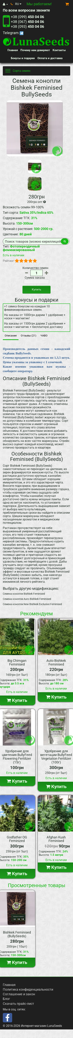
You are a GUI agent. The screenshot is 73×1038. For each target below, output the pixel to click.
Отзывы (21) (28, 335)
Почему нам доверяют (35, 50)
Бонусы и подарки (23, 58)
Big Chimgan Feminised (16, 662)
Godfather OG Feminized (17, 839)
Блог (6, 999)
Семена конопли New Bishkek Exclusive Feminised (32, 604)
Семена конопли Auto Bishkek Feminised (27, 598)
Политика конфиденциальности (28, 989)
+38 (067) (27, 21)
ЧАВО (44, 335)
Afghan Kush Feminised (56, 839)
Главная (12, 50)
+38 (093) (27, 26)
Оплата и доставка (50, 58)
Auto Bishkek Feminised (56, 662)
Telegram (13, 33)
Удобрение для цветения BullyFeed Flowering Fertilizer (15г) (17, 756)
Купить (36, 289)
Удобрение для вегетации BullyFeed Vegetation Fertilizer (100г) (56, 756)
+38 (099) (27, 17)
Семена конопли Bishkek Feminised (24, 593)
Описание (11, 335)
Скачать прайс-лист (18, 1004)
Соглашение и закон (19, 994)
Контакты (59, 50)
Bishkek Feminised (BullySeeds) (17, 934)
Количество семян (35, 268)
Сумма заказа (35, 277)
